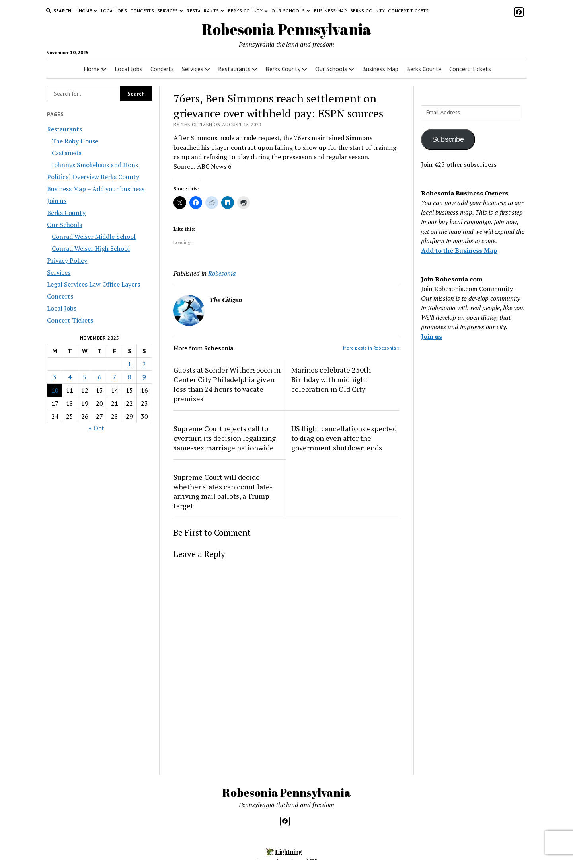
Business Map (330, 11)
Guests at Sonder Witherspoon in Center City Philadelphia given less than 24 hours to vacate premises (227, 384)
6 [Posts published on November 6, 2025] (99, 377)
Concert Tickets (408, 11)
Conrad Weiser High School (91, 248)
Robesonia (222, 273)
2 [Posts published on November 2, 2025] (144, 364)
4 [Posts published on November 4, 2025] (70, 377)
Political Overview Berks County (93, 176)
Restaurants (203, 11)
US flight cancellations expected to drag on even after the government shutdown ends (344, 438)
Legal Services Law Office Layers (93, 284)
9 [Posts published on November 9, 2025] (144, 377)
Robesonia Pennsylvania (286, 29)
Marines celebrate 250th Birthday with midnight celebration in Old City (331, 379)
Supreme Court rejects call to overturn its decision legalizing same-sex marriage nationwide (224, 438)
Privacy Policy (67, 260)
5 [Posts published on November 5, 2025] (84, 377)
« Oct (96, 428)
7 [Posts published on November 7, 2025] (114, 377)
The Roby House (75, 141)
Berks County (245, 11)
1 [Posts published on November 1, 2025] (129, 364)
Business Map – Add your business (95, 188)
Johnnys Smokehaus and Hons (95, 164)
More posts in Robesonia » (371, 348)
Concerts (142, 11)
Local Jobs (114, 11)
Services (167, 11)
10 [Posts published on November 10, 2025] (54, 390)
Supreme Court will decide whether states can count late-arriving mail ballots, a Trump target (223, 491)
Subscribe (448, 139)
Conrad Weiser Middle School (94, 236)
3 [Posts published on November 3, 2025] (55, 377)
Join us (56, 200)
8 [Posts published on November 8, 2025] (129, 377)
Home (85, 11)
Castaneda (67, 153)
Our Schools (288, 11)
